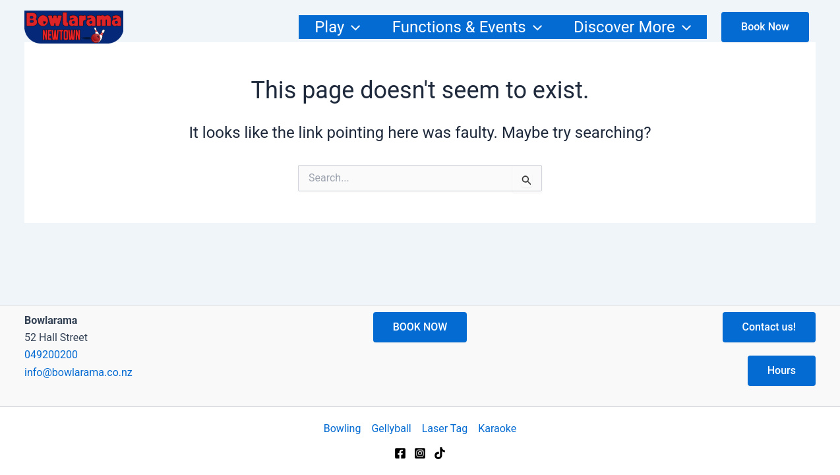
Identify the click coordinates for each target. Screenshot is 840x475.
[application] (352, 27)
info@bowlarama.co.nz (78, 372)
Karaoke (497, 428)
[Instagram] (420, 453)
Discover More (632, 27)
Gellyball (391, 428)
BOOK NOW (420, 327)
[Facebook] (400, 453)
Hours (781, 370)
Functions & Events (467, 27)
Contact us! (769, 327)
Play (338, 27)
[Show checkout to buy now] (765, 27)
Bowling (342, 428)
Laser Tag (445, 428)
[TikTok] (440, 453)
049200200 (51, 354)
